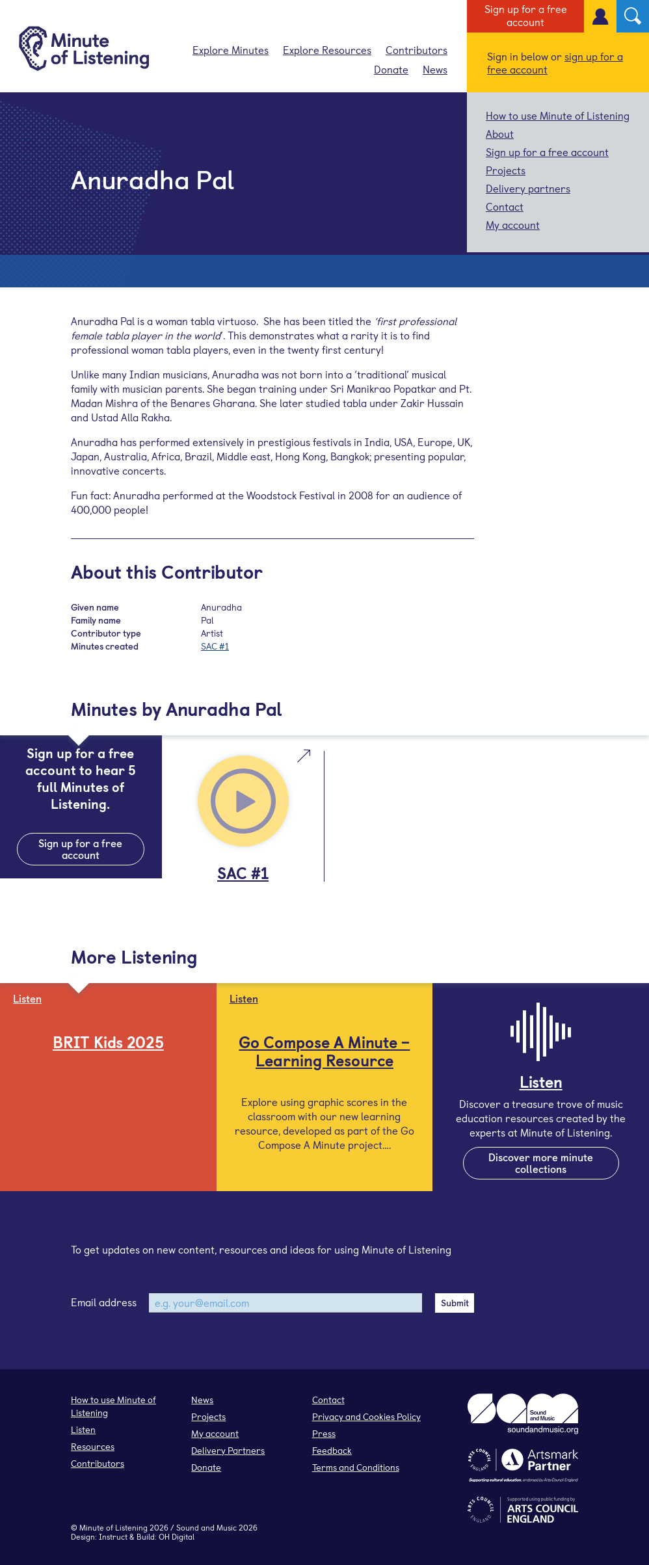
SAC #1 (215, 646)
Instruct (113, 1536)
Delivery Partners (228, 1450)
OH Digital (176, 1536)
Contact (504, 206)
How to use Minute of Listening (557, 115)
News (435, 68)
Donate (391, 68)
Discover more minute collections (540, 1162)
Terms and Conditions (355, 1467)
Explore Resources (327, 49)
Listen (83, 1429)
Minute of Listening (113, 1527)
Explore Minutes (230, 49)
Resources (92, 1446)
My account (513, 224)
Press (324, 1433)
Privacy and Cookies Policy (366, 1416)
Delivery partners (528, 188)
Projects (505, 170)
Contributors (416, 49)
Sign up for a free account (525, 15)
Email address (104, 1301)
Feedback (332, 1450)
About (500, 133)
